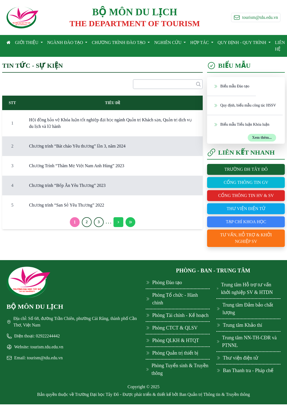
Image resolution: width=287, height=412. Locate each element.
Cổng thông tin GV (246, 182)
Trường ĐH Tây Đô (246, 169)
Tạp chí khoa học (246, 221)
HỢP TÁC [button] (200, 42)
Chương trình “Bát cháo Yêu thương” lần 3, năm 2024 (77, 146)
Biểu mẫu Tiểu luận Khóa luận (241, 124)
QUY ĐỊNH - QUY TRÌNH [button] (242, 42)
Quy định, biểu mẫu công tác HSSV (245, 105)
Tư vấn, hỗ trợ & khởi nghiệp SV (246, 238)
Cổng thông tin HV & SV (246, 195)
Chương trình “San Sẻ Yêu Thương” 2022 (66, 205)
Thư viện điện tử (246, 208)
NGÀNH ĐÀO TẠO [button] (65, 42)
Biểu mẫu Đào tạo (231, 86)
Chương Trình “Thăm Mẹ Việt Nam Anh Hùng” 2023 (76, 165)
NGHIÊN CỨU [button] (168, 42)
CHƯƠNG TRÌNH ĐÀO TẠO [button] (119, 42)
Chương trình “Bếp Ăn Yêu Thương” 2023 (67, 185)
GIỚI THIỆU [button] (27, 42)
